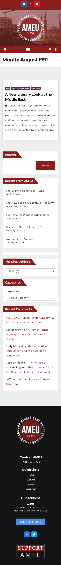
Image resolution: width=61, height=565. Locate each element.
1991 (7, 88)
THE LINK (31, 484)
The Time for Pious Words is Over (27, 214)
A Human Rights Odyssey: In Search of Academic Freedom (27, 334)
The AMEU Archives (20, 88)
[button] (50, 49)
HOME (31, 474)
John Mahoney (40, 106)
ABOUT (31, 479)
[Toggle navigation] (28, 49)
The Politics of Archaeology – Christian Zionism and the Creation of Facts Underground (29, 367)
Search (10, 154)
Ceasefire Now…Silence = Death (26, 227)
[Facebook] (27, 534)
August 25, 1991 (17, 106)
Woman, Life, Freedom (20, 239)
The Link (36, 88)
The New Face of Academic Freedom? (30, 202)
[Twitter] (34, 534)
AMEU (9, 317)
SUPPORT (31, 489)
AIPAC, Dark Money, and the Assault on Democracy (27, 351)
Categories (12, 291)
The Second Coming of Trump (25, 190)
